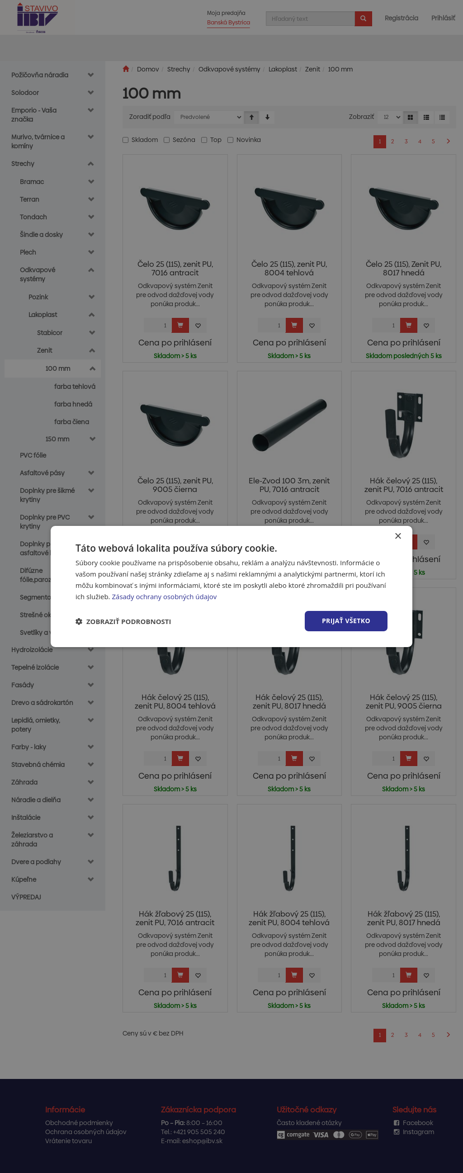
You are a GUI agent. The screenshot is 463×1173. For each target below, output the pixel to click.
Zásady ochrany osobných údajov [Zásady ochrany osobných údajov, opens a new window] (164, 596)
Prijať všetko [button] (346, 620)
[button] (123, 621)
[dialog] (231, 586)
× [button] (397, 536)
